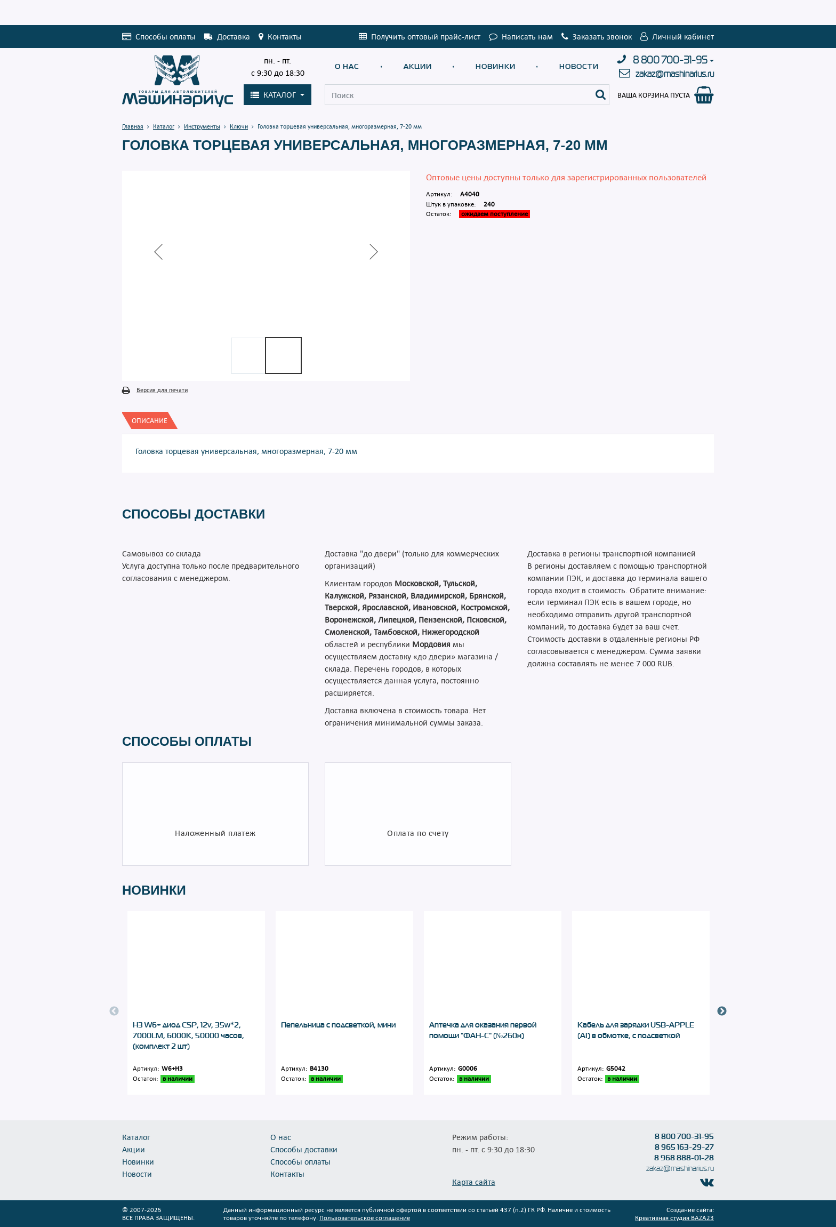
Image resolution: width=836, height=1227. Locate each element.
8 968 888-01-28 (684, 1157)
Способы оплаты (300, 1161)
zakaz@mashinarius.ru (675, 73)
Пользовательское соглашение (364, 1217)
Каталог (136, 1137)
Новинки (496, 66)
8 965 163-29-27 (684, 1147)
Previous (114, 1011)
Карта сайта (473, 1181)
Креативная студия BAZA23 (674, 1217)
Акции (418, 66)
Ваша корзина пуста (653, 95)
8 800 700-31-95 (670, 60)
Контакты (287, 1173)
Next (722, 1011)
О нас (347, 66)
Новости (579, 66)
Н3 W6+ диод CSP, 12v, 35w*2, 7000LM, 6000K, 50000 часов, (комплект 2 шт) (188, 1035)
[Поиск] (600, 94)
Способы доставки (303, 1149)
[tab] (149, 420)
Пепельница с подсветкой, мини (338, 1025)
